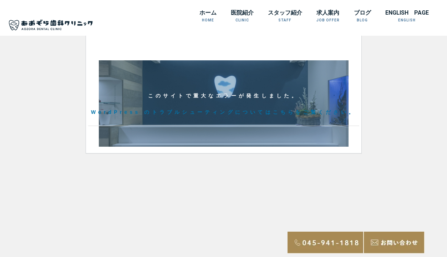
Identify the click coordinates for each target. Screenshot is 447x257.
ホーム (208, 15)
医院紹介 (242, 15)
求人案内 (328, 15)
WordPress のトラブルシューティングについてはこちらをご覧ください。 (223, 112)
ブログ (362, 15)
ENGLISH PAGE (407, 15)
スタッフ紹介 (285, 15)
